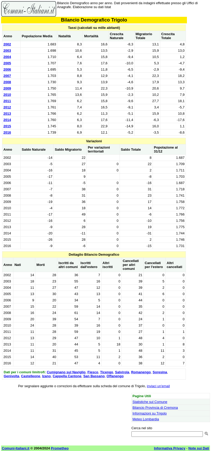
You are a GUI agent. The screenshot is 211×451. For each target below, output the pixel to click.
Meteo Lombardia (145, 419)
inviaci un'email (158, 386)
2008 (7, 82)
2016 (7, 132)
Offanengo (115, 376)
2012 (7, 107)
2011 (7, 101)
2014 (7, 120)
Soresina (160, 372)
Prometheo (60, 448)
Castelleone (30, 376)
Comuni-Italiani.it (15, 448)
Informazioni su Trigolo (149, 413)
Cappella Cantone (67, 376)
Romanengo (141, 372)
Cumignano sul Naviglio (66, 372)
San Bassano (94, 376)
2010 (7, 95)
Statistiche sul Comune (149, 402)
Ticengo (106, 372)
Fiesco (92, 372)
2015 (7, 126)
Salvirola (122, 372)
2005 (7, 63)
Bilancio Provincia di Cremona (155, 408)
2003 (7, 51)
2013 (7, 114)
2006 (7, 69)
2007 (7, 76)
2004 (7, 57)
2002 (7, 44)
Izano (46, 376)
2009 (7, 88)
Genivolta (11, 376)
